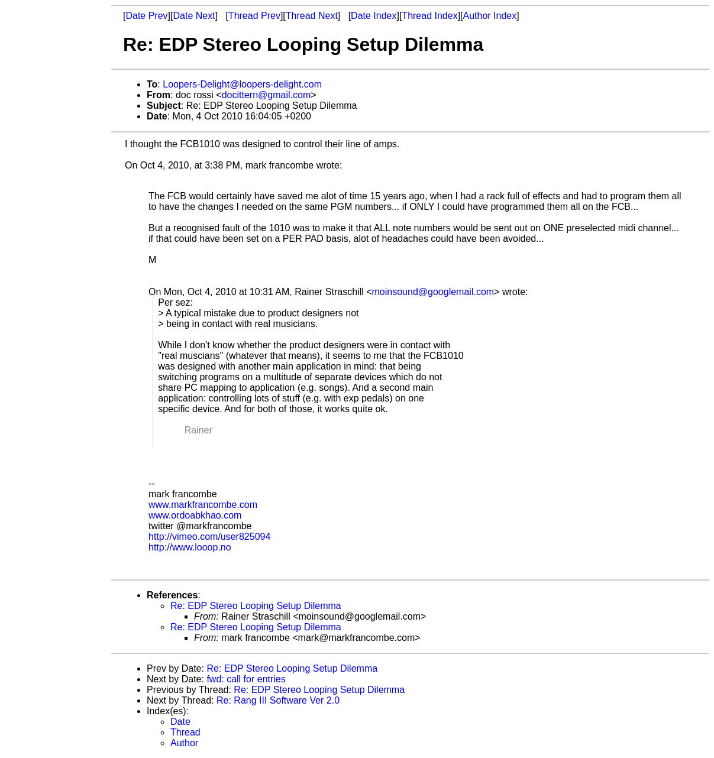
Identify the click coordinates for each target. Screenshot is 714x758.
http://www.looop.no (189, 547)
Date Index (373, 16)
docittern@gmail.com (266, 95)
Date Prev (146, 16)
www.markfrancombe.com (202, 505)
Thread (185, 732)
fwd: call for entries (245, 679)
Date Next (194, 16)
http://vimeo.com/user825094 (209, 537)
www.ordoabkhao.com (194, 515)
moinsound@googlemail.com (433, 292)
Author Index (490, 16)
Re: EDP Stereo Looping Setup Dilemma (255, 606)
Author (184, 743)
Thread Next (312, 16)
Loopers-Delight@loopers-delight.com (242, 84)
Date (180, 722)
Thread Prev (254, 16)
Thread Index (429, 16)
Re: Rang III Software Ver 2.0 (278, 700)
